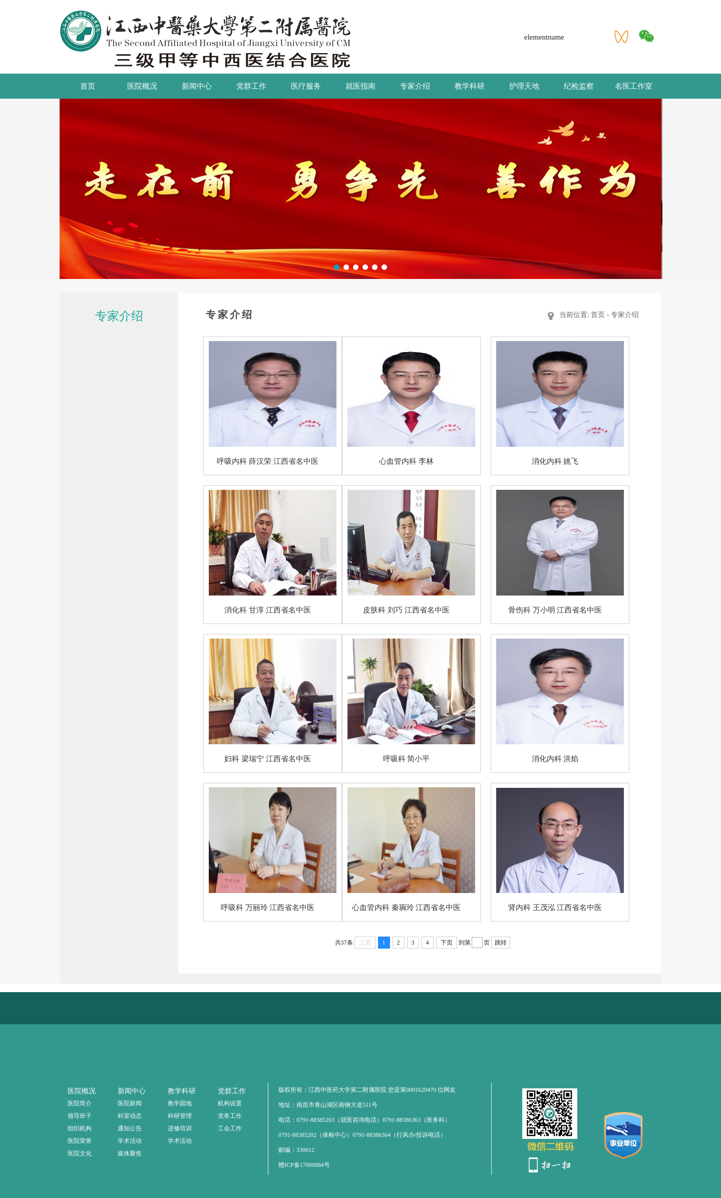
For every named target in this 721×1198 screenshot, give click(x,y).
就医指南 (360, 86)
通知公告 (130, 1128)
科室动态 (130, 1115)
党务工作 (230, 1115)
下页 (447, 942)
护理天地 (524, 86)
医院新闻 (130, 1103)
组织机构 (80, 1128)
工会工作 (230, 1128)
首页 (87, 86)
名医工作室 (633, 86)
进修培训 (180, 1128)
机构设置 (230, 1103)
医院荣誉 (80, 1140)
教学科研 (470, 86)
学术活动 (130, 1140)
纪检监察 (579, 86)
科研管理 (180, 1115)
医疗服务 (306, 86)
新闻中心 (197, 86)
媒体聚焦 (130, 1153)
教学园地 (180, 1103)
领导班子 (80, 1115)
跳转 (501, 942)
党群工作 (251, 86)
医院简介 (80, 1103)
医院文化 (80, 1153)
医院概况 (142, 86)
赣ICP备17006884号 (304, 1164)
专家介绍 (415, 86)
